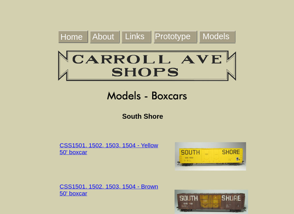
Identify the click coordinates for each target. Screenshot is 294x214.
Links (135, 36)
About (103, 36)
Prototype (173, 36)
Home (72, 36)
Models (216, 36)
